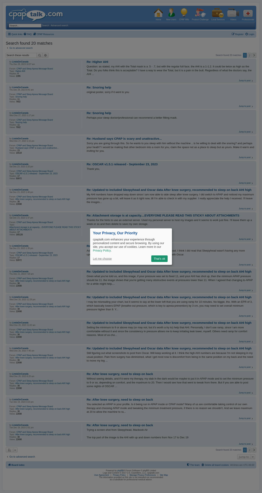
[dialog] (131, 246)
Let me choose (102, 258)
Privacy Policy (102, 250)
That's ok (159, 258)
